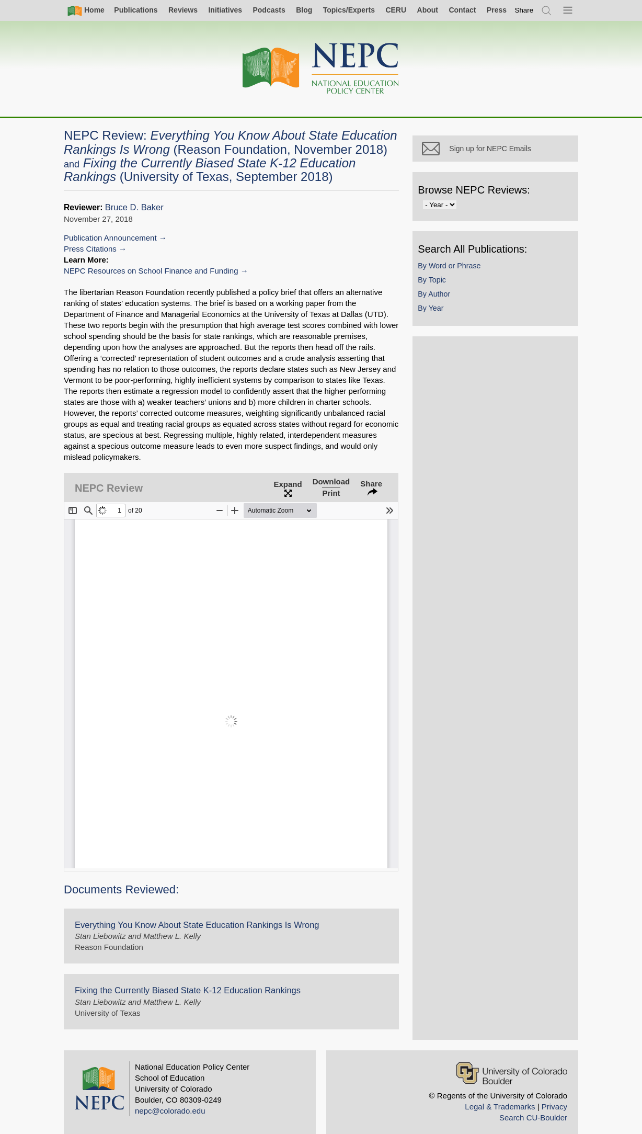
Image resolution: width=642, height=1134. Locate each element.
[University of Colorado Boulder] (511, 1062)
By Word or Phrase (463, 278)
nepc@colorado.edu (170, 1099)
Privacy (554, 1095)
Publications (135, 10)
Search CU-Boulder (533, 1106)
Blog (304, 10)
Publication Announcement (110, 237)
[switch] (524, 10)
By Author (448, 306)
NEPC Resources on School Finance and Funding (151, 270)
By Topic (446, 292)
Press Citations (90, 248)
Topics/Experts (349, 10)
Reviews (183, 10)
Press (497, 10)
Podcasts (269, 10)
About (427, 10)
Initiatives (225, 10)
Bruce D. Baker (134, 207)
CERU (395, 10)
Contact (462, 10)
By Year (444, 321)
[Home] (321, 69)
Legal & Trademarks (500, 1095)
